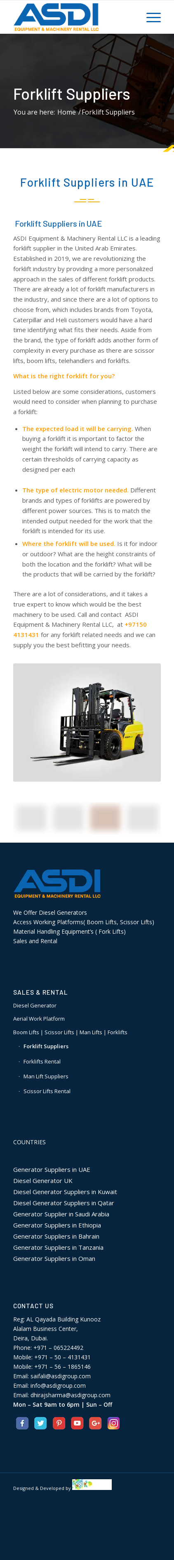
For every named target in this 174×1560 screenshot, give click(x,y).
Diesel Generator (34, 1005)
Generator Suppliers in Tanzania (58, 1247)
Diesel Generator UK (43, 1180)
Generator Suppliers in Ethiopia (57, 1225)
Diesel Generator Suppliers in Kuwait (65, 1192)
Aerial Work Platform (39, 1018)
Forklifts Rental (42, 1061)
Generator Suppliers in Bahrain (56, 1236)
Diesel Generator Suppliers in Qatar (63, 1203)
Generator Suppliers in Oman (54, 1258)
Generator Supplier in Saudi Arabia (61, 1214)
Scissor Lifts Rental (47, 1091)
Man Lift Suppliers (46, 1076)
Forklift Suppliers (71, 93)
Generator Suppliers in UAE (51, 1169)
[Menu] (149, 16)
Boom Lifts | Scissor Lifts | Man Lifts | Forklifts (70, 1032)
